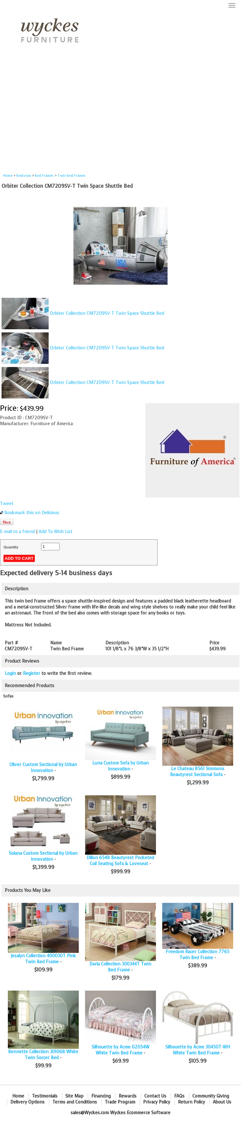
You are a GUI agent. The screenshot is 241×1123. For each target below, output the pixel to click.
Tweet (6, 504)
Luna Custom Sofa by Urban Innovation (120, 766)
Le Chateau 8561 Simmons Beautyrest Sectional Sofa (197, 772)
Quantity (10, 547)
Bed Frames (44, 175)
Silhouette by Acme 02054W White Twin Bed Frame (120, 1050)
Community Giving (210, 1096)
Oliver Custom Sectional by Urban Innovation (43, 768)
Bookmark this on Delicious (31, 513)
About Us (222, 1102)
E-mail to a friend (17, 532)
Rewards (128, 1096)
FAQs (179, 1096)
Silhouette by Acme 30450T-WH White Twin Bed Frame (197, 1050)
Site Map (74, 1096)
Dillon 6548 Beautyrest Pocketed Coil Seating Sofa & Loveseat (120, 861)
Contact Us (155, 1096)
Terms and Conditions (74, 1102)
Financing (101, 1096)
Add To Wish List (55, 532)
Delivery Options (27, 1102)
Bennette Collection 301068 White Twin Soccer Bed (43, 1055)
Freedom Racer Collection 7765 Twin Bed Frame (197, 955)
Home (8, 175)
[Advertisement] (120, 115)
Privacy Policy (156, 1102)
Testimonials (44, 1096)
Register (31, 673)
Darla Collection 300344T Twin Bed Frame (120, 967)
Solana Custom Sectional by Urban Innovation (43, 856)
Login (10, 673)
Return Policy (191, 1102)
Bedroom (24, 175)
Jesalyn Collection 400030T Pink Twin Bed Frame (43, 959)
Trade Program (120, 1102)
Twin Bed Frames (71, 175)
